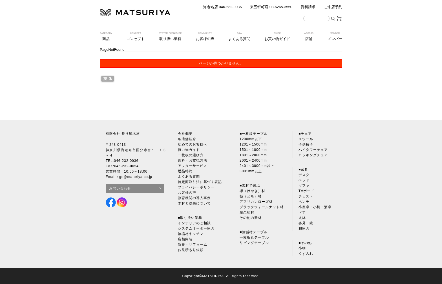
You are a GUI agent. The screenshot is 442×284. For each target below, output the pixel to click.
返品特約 (185, 171)
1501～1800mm (253, 150)
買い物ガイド (189, 150)
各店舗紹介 (187, 139)
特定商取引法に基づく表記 (200, 182)
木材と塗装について (194, 203)
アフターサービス (192, 166)
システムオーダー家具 (196, 228)
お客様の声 (187, 193)
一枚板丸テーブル (254, 237)
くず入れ (306, 254)
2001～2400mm (253, 160)
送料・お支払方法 (192, 160)
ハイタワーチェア (313, 150)
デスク (304, 175)
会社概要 (185, 134)
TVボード (306, 191)
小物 (302, 248)
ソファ (304, 186)
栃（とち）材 (251, 196)
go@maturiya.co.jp (135, 177)
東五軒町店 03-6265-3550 (271, 7)
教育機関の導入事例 (194, 198)
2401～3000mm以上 (257, 166)
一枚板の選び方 (191, 155)
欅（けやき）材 (252, 191)
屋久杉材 (247, 212)
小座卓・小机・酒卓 (315, 207)
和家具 (304, 228)
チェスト (306, 196)
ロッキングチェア (313, 155)
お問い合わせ (120, 188)
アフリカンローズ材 (256, 202)
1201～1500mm (253, 144)
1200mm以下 (251, 139)
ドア (302, 212)
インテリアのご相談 (194, 223)
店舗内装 (185, 239)
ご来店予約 (333, 7)
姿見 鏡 (306, 223)
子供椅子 (306, 144)
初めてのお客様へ (192, 144)
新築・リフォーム (192, 244)
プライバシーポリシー (196, 187)
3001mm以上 (251, 171)
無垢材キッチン (191, 234)
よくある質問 (189, 177)
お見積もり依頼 (191, 250)
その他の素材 (251, 218)
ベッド (304, 180)
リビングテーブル (254, 243)
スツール (306, 139)
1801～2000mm (253, 155)
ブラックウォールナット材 (262, 207)
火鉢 (302, 218)
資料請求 (308, 7)
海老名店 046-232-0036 (222, 7)
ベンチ (304, 202)
